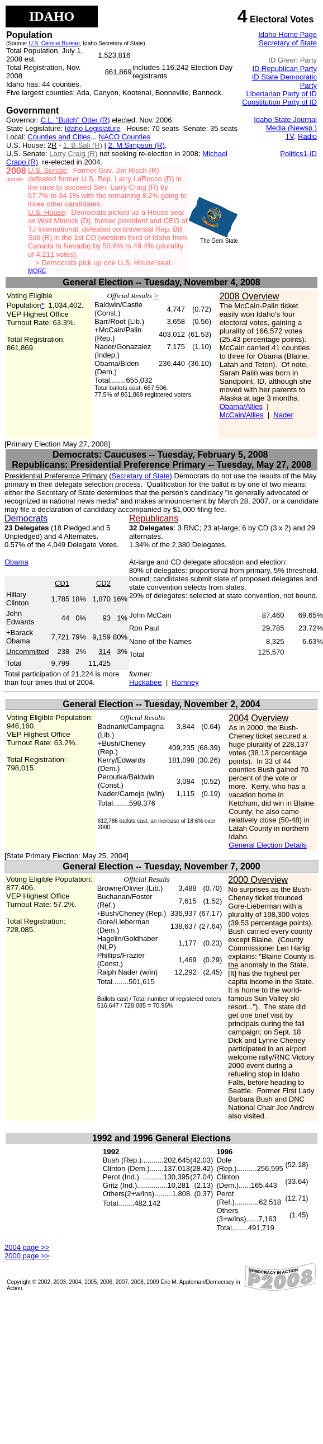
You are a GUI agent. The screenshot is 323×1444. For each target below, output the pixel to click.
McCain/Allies (242, 415)
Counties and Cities (59, 137)
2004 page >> (26, 1247)
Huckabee (145, 682)
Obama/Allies (241, 406)
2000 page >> (26, 1256)
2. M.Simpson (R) (136, 145)
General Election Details (267, 845)
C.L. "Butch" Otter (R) (75, 120)
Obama (16, 562)
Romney (185, 682)
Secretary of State (288, 43)
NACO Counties (124, 137)
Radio (307, 136)
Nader (283, 415)
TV (289, 136)
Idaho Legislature (93, 128)
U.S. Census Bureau (54, 43)
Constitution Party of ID (279, 102)
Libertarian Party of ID (281, 94)
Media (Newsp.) (291, 128)
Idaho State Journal (285, 119)
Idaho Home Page (287, 34)
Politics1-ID (298, 153)
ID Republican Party (284, 68)
